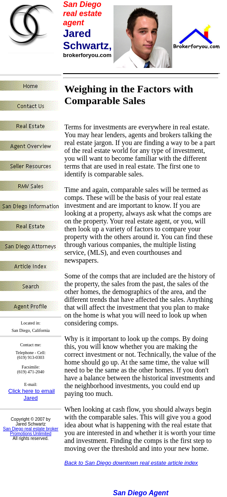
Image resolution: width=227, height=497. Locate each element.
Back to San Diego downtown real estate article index (131, 463)
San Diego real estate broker (30, 428)
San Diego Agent (140, 493)
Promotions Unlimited (30, 433)
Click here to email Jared (31, 394)
